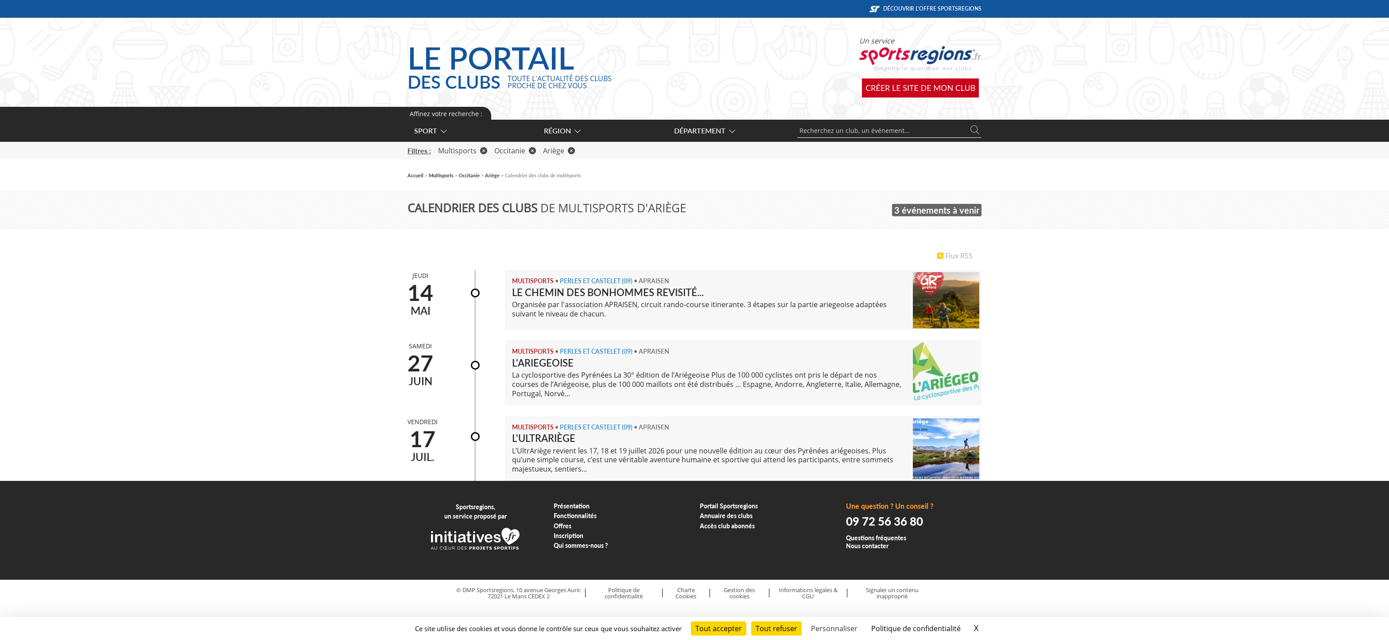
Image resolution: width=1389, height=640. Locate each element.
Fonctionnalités (575, 515)
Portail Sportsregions (729, 506)
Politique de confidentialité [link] (916, 628)
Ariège (559, 151)
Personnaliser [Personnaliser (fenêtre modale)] (834, 628)
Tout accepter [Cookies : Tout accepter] (718, 628)
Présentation (572, 506)
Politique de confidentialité (624, 593)
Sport (430, 130)
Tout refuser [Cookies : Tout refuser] (776, 628)
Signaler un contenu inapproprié (892, 593)
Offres (562, 526)
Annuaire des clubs (726, 515)
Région (562, 130)
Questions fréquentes (876, 538)
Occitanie (515, 151)
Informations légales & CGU (808, 593)
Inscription (568, 535)
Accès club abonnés (727, 526)
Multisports (462, 151)
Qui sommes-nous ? (581, 545)
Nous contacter (867, 546)
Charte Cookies (685, 593)
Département (704, 130)
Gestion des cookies (739, 593)
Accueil (415, 175)
